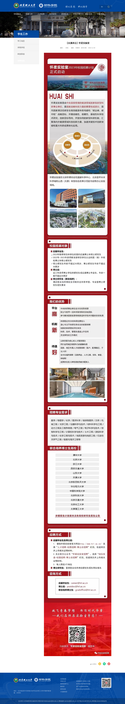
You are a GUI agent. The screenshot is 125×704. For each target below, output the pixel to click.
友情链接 (63, 679)
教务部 (62, 686)
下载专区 (100, 14)
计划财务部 (63, 691)
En (102, 7)
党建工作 (29, 14)
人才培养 (41, 14)
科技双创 (21, 54)
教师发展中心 (64, 684)
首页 (45, 36)
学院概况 (17, 14)
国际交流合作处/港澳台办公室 (84, 689)
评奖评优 (21, 47)
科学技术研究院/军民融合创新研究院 (84, 684)
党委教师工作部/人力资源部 (84, 681)
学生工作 (76, 14)
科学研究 (52, 14)
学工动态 (21, 41)
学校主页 (63, 681)
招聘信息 (21, 61)
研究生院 (63, 689)
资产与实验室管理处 (82, 686)
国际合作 (88, 14)
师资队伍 (64, 14)
